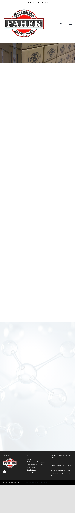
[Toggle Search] (65, 24)
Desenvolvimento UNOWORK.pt (35, 483)
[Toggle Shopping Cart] (61, 24)
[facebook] (4, 471)
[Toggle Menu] (71, 24)
